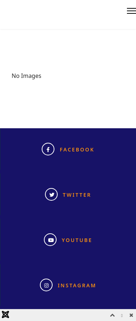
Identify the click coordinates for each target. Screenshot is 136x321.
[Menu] (131, 11)
